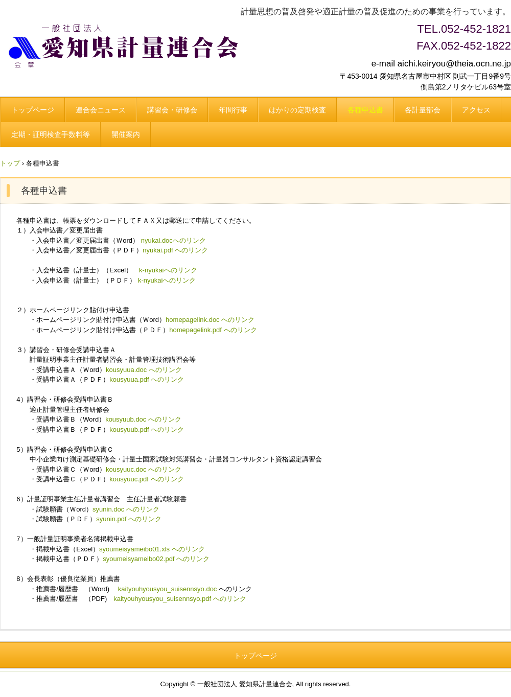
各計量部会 (422, 110)
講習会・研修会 (172, 110)
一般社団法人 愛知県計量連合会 (127, 45)
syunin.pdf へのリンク (128, 519)
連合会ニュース (101, 110)
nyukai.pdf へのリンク (175, 250)
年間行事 (233, 110)
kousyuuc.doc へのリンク (143, 469)
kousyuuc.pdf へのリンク (146, 479)
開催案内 (125, 134)
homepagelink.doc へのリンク (210, 319)
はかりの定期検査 (297, 110)
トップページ (32, 110)
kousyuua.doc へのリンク (144, 370)
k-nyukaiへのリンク (168, 270)
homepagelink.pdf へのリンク (213, 330)
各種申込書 (365, 110)
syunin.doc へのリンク (125, 509)
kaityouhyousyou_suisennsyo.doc (167, 589)
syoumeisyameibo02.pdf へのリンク (156, 559)
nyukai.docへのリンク (173, 240)
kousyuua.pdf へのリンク (146, 379)
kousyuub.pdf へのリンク (146, 429)
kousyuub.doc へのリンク (143, 419)
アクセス (476, 110)
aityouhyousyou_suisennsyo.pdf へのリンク (181, 598)
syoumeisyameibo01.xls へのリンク (152, 549)
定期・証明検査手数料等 (50, 134)
